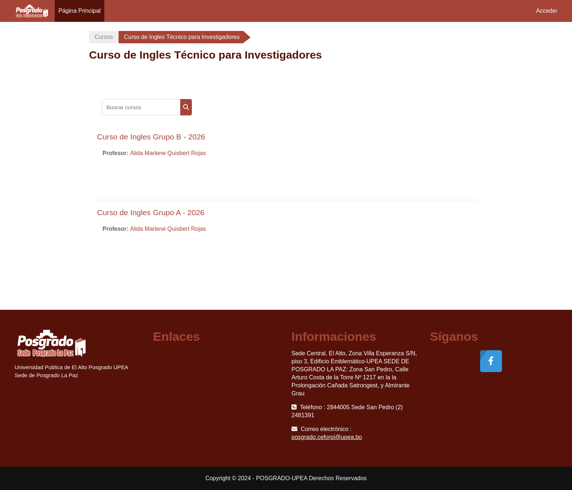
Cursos (103, 37)
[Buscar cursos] (141, 107)
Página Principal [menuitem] (79, 11)
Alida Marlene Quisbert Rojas (168, 153)
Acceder (546, 11)
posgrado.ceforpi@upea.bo (326, 437)
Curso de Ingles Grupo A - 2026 (150, 212)
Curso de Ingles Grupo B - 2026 (151, 137)
